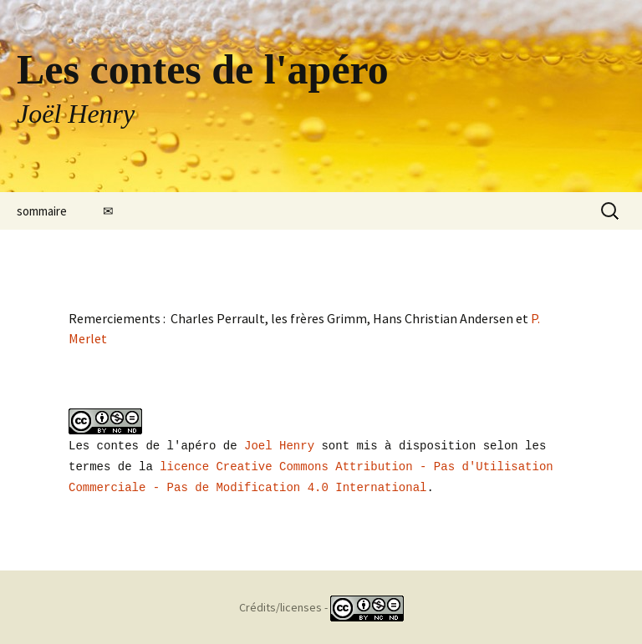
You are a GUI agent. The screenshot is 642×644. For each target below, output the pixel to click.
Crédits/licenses (280, 604)
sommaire (42, 211)
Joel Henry (279, 445)
